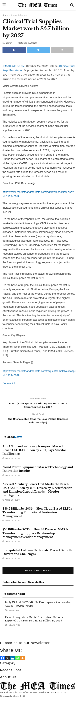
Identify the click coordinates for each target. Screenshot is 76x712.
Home (5, 15)
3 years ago (12, 612)
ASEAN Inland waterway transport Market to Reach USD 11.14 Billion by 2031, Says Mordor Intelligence (34, 451)
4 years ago (12, 626)
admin (9, 43)
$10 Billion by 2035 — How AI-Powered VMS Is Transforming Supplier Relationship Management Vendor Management (35, 534)
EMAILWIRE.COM (14, 66)
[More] (22, 659)
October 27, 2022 (27, 43)
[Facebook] (2, 659)
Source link (9, 383)
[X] (7, 659)
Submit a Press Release (38, 572)
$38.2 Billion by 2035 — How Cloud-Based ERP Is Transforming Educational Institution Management (37, 513)
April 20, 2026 (11, 460)
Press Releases (19, 15)
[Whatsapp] (17, 659)
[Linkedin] (12, 659)
